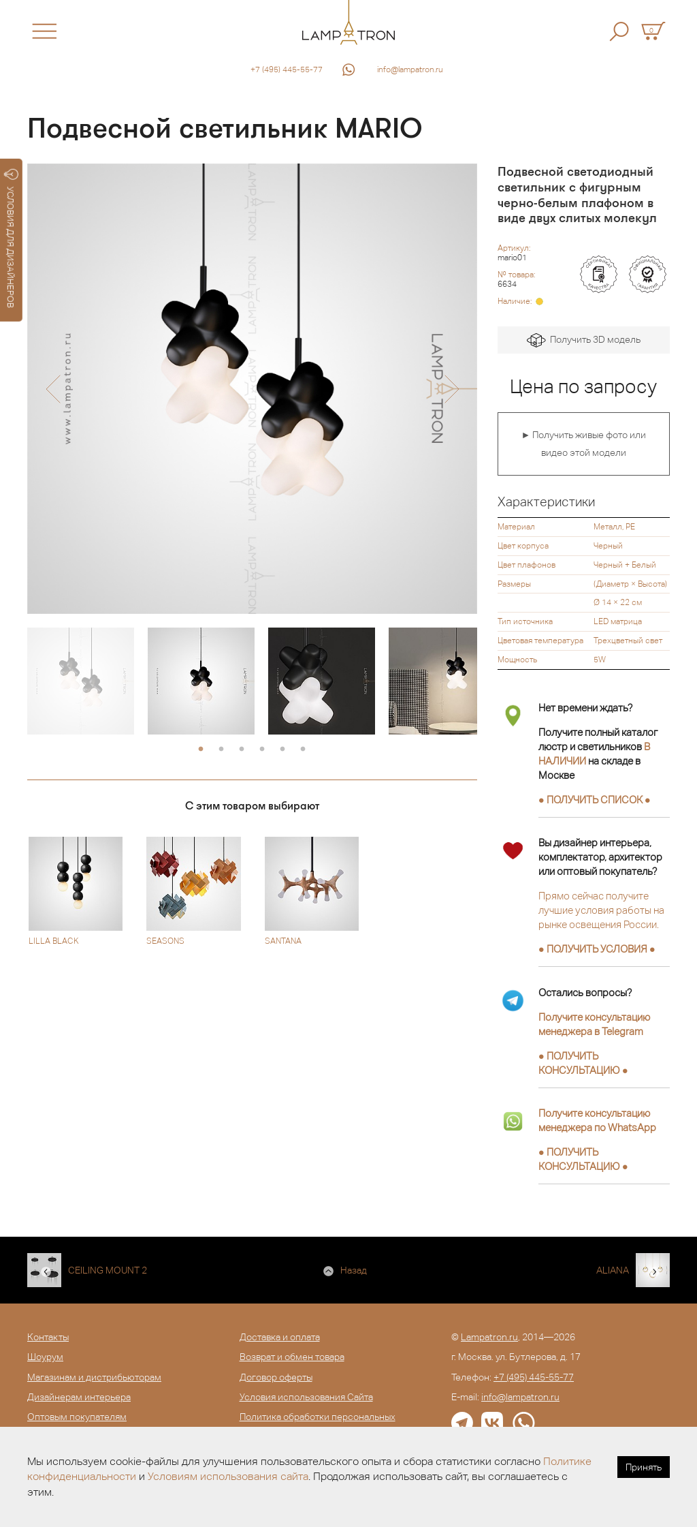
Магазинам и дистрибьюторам (94, 1377)
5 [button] (282, 749)
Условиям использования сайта (228, 1476)
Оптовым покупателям (77, 1416)
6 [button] (303, 749)
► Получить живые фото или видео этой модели (583, 443)
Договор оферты (276, 1377)
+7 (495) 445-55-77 (286, 69)
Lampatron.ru (489, 1336)
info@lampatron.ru (410, 69)
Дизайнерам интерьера (79, 1396)
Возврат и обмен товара (292, 1356)
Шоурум (45, 1356)
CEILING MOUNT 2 (107, 1270)
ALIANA (612, 1270)
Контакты (48, 1336)
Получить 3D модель (584, 340)
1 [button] (201, 749)
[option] (252, 389)
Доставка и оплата (280, 1336)
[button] (52, 389)
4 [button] (262, 749)
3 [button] (241, 749)
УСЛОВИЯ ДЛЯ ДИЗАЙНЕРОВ (11, 238)
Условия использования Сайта (306, 1396)
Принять (644, 1467)
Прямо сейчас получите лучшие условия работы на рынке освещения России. (601, 910)
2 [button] (221, 749)
